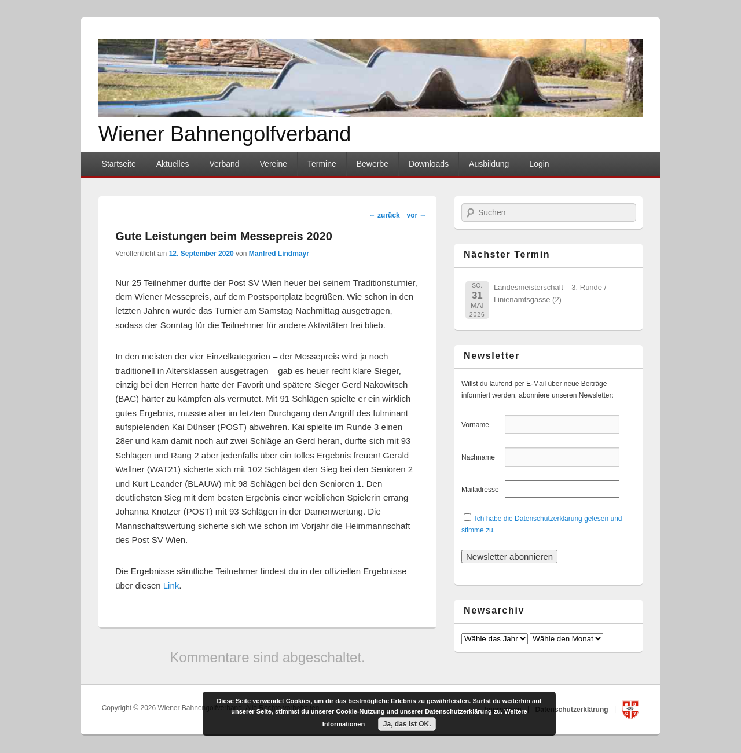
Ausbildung (489, 163)
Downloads (429, 163)
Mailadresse (481, 490)
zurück (384, 215)
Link (171, 585)
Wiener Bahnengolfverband (224, 134)
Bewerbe (372, 163)
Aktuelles (172, 163)
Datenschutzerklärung (572, 709)
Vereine (273, 163)
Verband (224, 163)
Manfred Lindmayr (279, 253)
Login (539, 163)
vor (416, 215)
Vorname (481, 425)
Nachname (481, 457)
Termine (321, 163)
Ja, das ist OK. (407, 724)
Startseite (119, 163)
